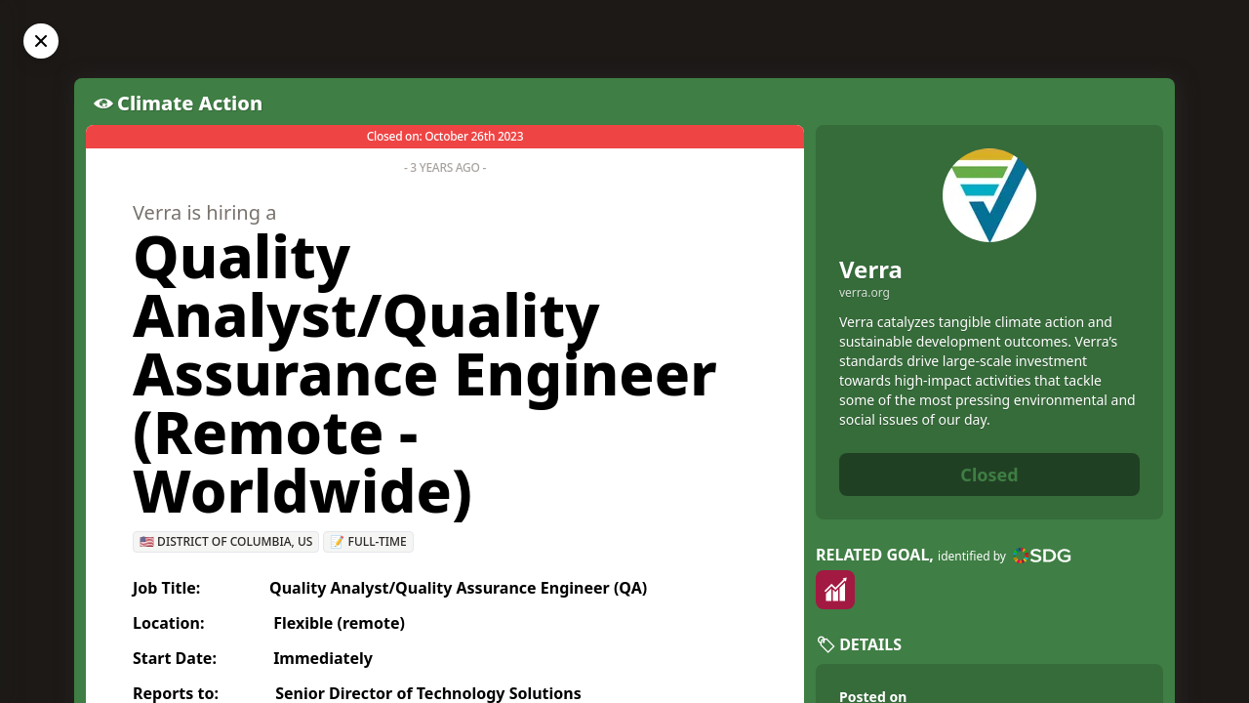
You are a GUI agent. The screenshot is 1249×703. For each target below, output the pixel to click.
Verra (871, 269)
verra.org (864, 293)
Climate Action (189, 103)
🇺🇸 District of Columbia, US (226, 541)
